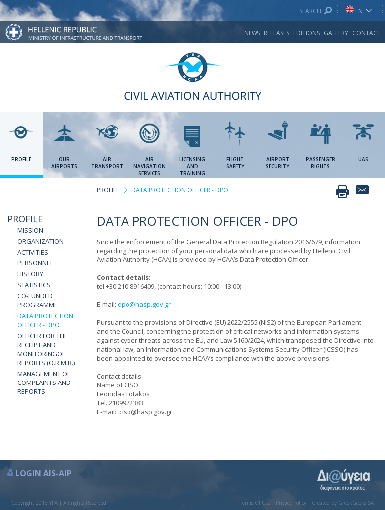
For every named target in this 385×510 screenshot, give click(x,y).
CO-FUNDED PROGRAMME (37, 300)
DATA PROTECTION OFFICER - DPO (45, 320)
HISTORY (30, 273)
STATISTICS (34, 284)
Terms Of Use (255, 502)
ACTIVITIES (32, 252)
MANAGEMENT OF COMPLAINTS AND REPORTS (44, 382)
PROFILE (25, 219)
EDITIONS (306, 33)
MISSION (30, 230)
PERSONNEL (35, 262)
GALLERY (336, 33)
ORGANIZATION (40, 241)
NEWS (252, 33)
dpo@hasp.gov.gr (144, 304)
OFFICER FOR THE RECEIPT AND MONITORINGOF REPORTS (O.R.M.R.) (46, 349)
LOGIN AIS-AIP (43, 473)
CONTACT (366, 33)
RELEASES (276, 33)
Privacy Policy (291, 502)
